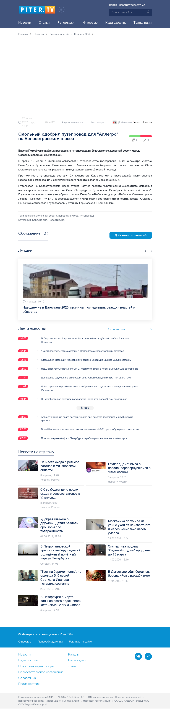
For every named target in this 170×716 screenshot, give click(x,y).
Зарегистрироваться (132, 5)
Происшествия (29, 684)
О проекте (24, 641)
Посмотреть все (29, 237)
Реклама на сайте (80, 641)
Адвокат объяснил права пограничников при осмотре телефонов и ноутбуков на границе (87, 418)
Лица (72, 666)
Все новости (141, 329)
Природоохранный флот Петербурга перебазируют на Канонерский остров (84, 438)
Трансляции (143, 23)
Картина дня (39, 220)
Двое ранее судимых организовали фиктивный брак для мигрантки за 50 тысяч (86, 377)
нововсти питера (68, 215)
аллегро (30, 215)
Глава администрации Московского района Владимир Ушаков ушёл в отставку (86, 359)
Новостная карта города (36, 666)
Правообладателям (50, 641)
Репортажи (66, 23)
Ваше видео (76, 660)
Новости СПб (56, 220)
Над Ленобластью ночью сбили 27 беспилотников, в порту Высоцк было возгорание (89, 368)
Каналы (73, 654)
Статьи (44, 23)
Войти (113, 5)
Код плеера (97, 122)
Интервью (90, 23)
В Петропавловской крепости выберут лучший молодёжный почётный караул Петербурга (85, 340)
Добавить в (132, 122)
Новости (24, 23)
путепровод (87, 215)
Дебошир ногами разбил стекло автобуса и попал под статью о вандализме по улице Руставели (89, 388)
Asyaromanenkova (72, 122)
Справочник (27, 678)
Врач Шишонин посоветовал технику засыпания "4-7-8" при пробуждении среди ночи (90, 429)
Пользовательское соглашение (40, 672)
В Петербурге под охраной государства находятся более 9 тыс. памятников (84, 398)
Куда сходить (115, 23)
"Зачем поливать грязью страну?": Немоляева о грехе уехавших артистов (82, 350)
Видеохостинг (28, 660)
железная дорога (46, 215)
